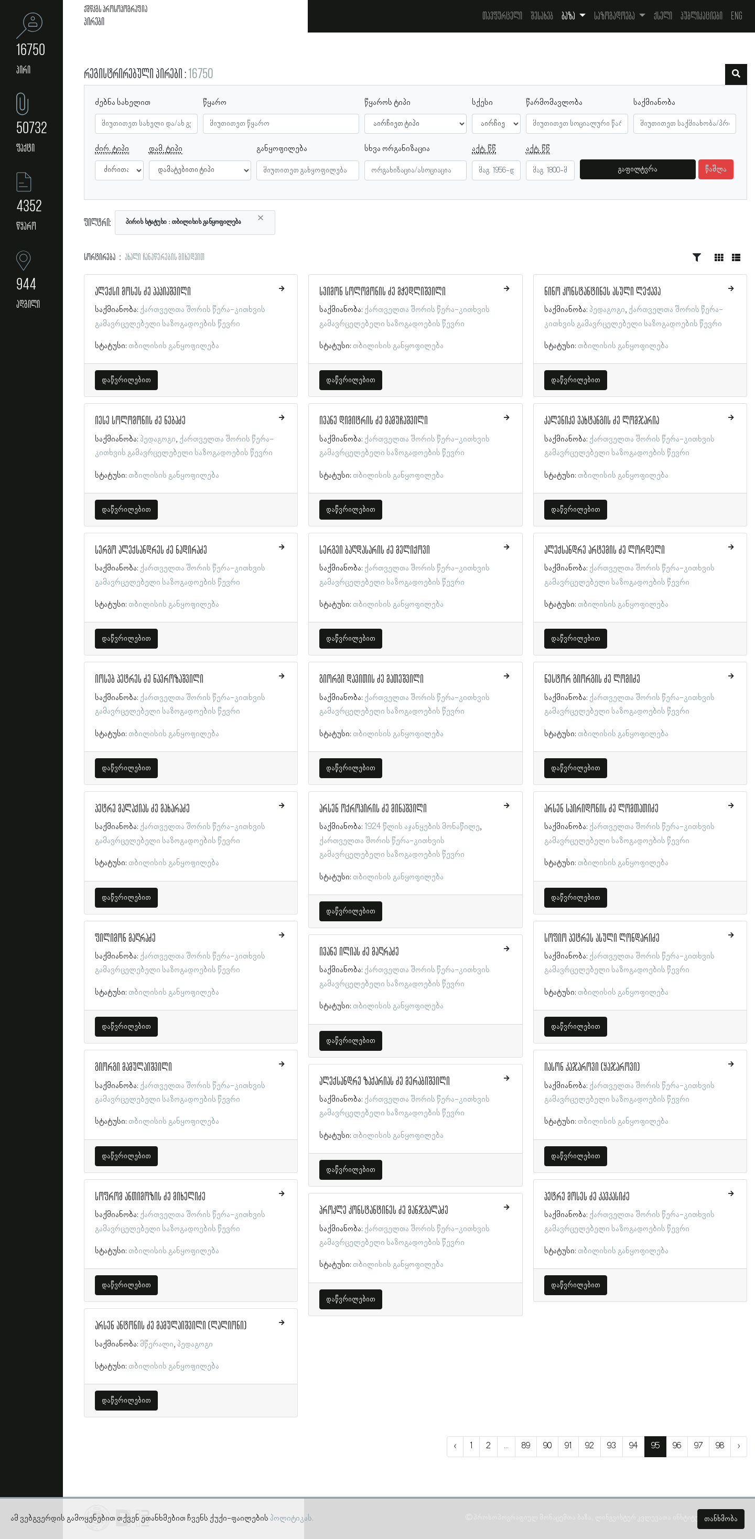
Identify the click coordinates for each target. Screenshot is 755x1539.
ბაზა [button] (569, 16)
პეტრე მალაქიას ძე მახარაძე (142, 809)
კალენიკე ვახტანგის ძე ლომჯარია (601, 421)
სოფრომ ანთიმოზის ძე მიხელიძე (150, 1197)
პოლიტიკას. (292, 1518)
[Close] (260, 218)
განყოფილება (281, 149)
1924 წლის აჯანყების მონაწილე (422, 827)
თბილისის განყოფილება (173, 346)
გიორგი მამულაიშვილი (133, 1067)
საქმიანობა (654, 102)
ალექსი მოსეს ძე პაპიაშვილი (143, 292)
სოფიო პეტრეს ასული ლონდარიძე (602, 938)
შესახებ (542, 16)
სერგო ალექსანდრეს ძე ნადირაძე (151, 550)
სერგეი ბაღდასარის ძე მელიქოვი (374, 550)
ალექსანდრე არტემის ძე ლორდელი (604, 550)
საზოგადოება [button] (615, 16)
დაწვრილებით (126, 380)
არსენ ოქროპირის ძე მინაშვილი (373, 809)
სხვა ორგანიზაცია (397, 149)
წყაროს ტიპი (387, 102)
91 (568, 1446)
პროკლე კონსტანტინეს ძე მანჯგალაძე (383, 1211)
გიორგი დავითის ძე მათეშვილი (371, 679)
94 (633, 1446)
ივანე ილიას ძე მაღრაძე (359, 952)
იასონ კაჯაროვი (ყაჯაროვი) (592, 1067)
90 (547, 1446)
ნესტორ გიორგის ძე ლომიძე (592, 679)
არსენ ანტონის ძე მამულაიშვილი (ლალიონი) (170, 1326)
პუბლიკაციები (701, 16)
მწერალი (157, 1344)
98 (720, 1446)
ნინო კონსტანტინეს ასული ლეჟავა (602, 292)
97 (698, 1446)
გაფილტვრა (637, 169)
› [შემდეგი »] (738, 1446)
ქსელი (663, 16)
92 (589, 1446)
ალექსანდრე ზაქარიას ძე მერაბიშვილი (384, 1082)
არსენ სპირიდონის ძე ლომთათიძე (601, 809)
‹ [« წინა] (455, 1446)
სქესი (482, 102)
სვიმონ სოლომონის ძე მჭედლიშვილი (382, 292)
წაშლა (716, 169)
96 (677, 1446)
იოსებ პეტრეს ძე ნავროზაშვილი (149, 679)
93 (611, 1446)
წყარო (214, 102)
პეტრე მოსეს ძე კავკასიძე (587, 1197)
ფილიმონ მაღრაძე (125, 938)
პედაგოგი (158, 439)
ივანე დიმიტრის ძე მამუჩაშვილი (373, 421)
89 (526, 1446)
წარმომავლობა (554, 102)
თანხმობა (721, 1519)
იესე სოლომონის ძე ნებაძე (140, 421)
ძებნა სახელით (122, 102)
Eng (736, 16)
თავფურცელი (502, 16)
